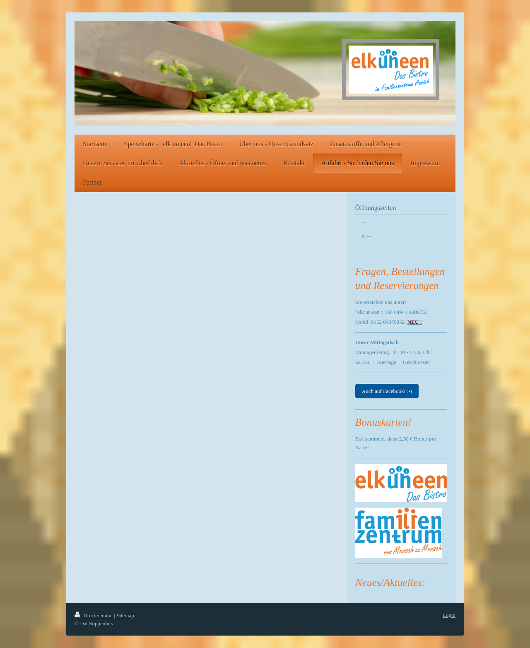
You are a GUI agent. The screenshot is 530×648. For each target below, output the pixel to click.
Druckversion (94, 615)
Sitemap (125, 615)
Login (449, 615)
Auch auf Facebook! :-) (387, 391)
